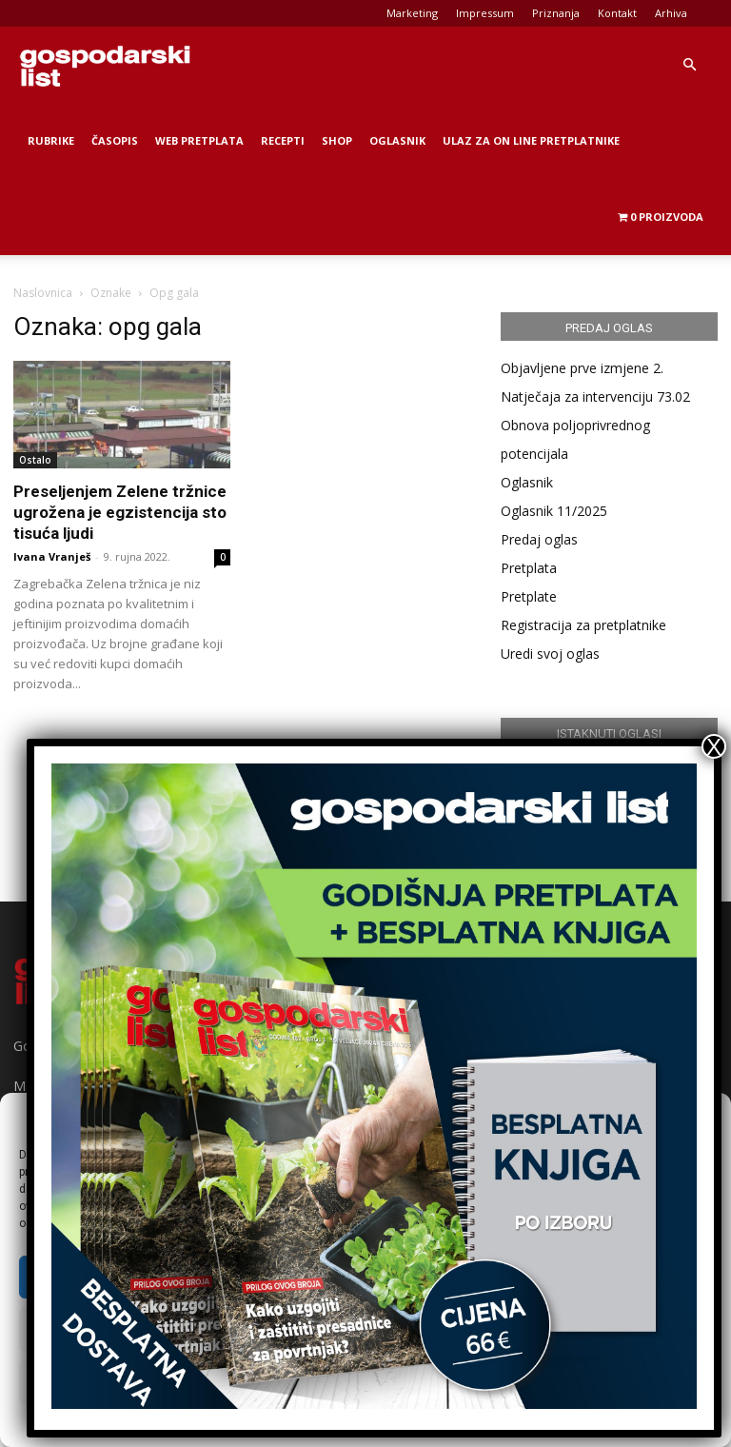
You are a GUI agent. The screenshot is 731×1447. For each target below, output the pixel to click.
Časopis (114, 140)
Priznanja (556, 13)
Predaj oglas (539, 539)
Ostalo (35, 459)
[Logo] (104, 65)
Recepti (283, 140)
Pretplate (529, 596)
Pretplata (529, 568)
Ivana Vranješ (51, 556)
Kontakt (617, 13)
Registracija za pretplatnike (583, 625)
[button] (689, 65)
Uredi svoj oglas (550, 653)
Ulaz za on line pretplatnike (531, 140)
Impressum (485, 13)
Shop (337, 140)
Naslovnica (42, 293)
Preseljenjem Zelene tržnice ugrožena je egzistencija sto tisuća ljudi (120, 512)
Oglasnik (397, 140)
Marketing (412, 13)
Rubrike (51, 140)
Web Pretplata (199, 140)
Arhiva (671, 13)
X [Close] (713, 746)
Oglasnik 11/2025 (554, 511)
